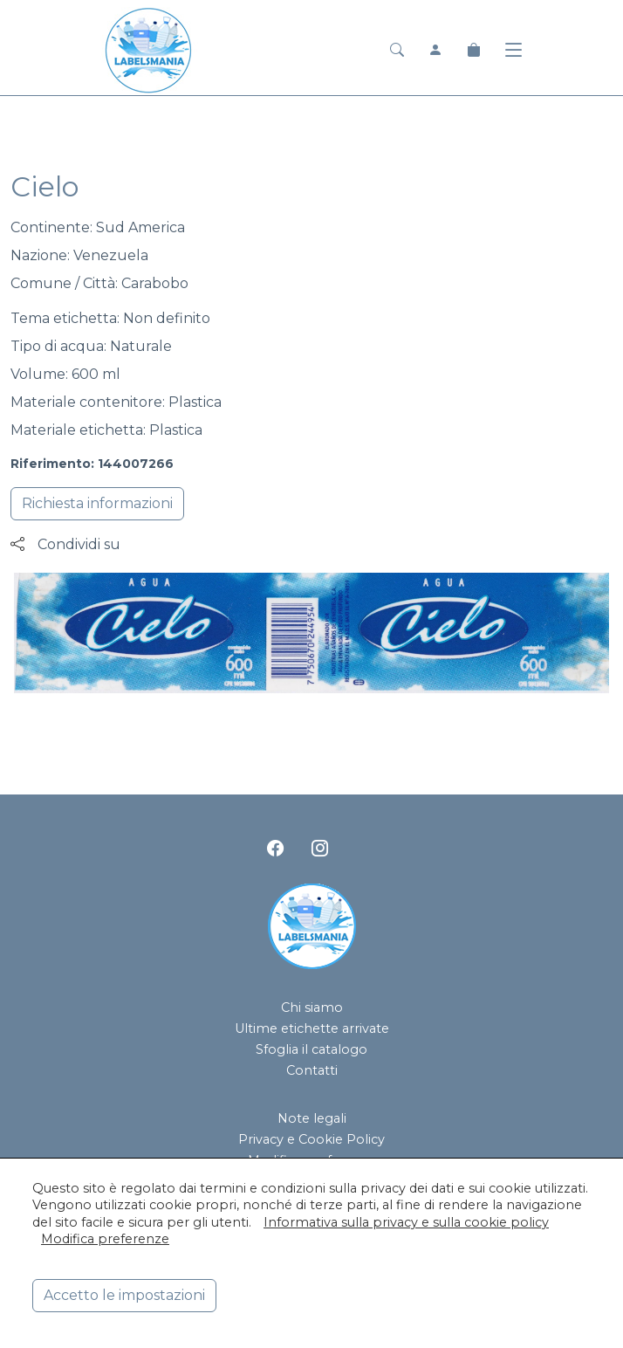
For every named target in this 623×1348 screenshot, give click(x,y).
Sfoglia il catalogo (311, 1049)
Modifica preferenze (105, 1239)
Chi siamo (312, 1007)
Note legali (311, 1118)
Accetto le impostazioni (124, 1295)
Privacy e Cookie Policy (311, 1139)
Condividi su (65, 544)
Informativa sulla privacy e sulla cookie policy (406, 1222)
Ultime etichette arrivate (312, 1028)
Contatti (312, 1070)
